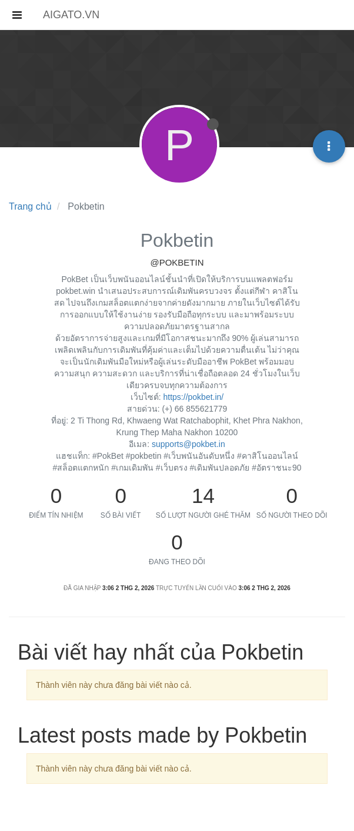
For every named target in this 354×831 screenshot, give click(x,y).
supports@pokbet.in (188, 444)
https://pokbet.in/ (193, 397)
